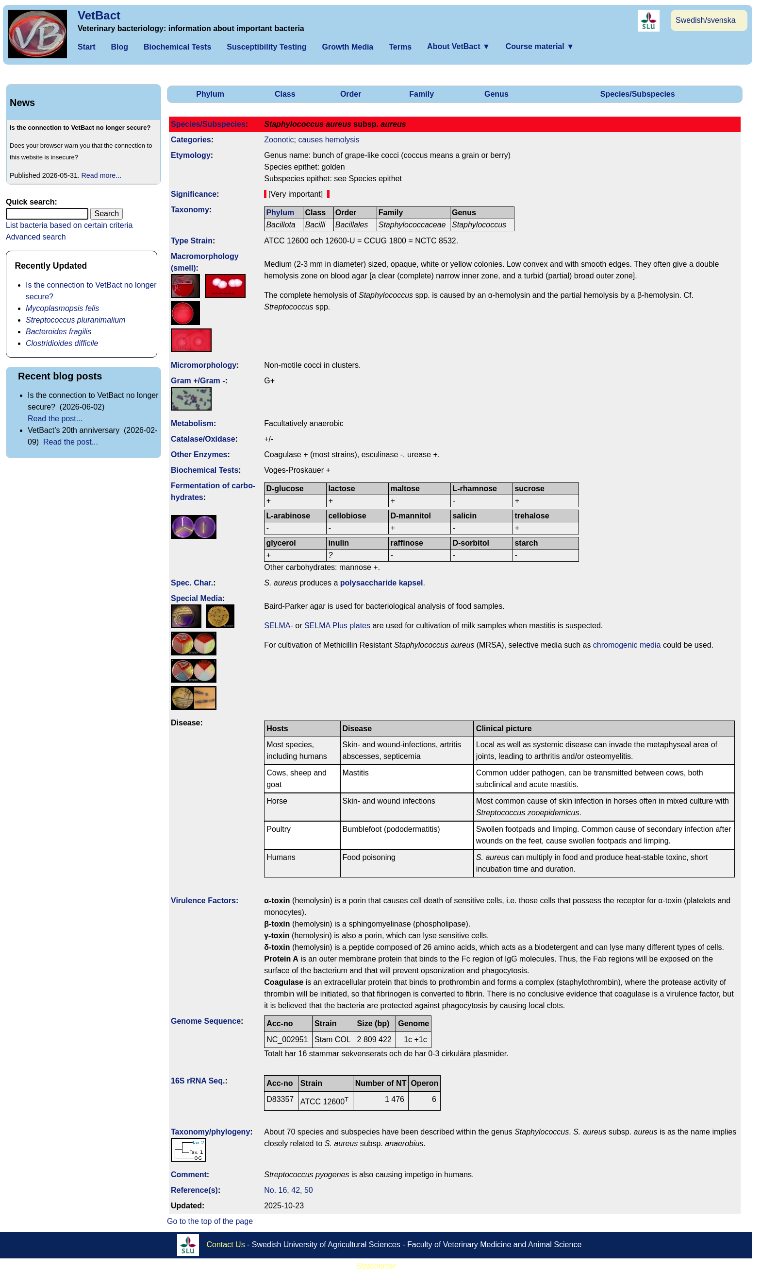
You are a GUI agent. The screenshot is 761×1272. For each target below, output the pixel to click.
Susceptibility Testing (266, 47)
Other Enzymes (199, 454)
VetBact (99, 15)
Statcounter (376, 1266)
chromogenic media (627, 645)
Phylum (210, 94)
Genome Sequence (206, 1021)
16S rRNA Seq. (198, 1081)
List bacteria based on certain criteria (69, 225)
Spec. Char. (192, 583)
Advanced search (36, 237)
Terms (400, 47)
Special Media (196, 598)
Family (421, 94)
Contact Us (226, 1244)
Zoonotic (279, 140)
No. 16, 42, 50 (288, 1190)
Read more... (102, 175)
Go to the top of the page (210, 1221)
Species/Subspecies (637, 94)
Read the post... (55, 418)
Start (86, 47)
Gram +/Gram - (198, 381)
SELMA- (278, 625)
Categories (191, 140)
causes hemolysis (328, 140)
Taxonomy (190, 210)
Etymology (191, 155)
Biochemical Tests (177, 47)
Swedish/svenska (706, 20)
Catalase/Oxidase (203, 439)
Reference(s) (194, 1190)
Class (285, 94)
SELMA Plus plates (337, 625)
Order (351, 94)
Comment (189, 1174)
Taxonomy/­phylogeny (210, 1132)
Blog (119, 47)
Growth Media (347, 47)
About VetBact (458, 46)
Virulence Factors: (204, 900)
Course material (540, 46)
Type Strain (192, 241)
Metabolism (192, 423)
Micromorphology (203, 365)
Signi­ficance (193, 194)
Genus (496, 94)
